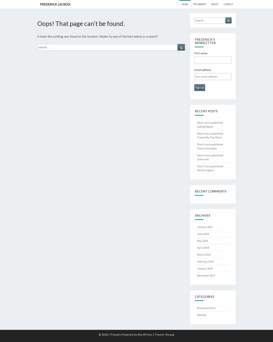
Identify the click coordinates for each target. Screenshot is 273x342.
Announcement (206, 308)
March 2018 (203, 254)
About (214, 4)
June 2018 (203, 234)
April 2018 (203, 247)
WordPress (145, 334)
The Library (199, 4)
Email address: (202, 70)
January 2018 (205, 268)
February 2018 (205, 261)
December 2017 (206, 275)
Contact (228, 4)
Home (185, 4)
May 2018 (202, 241)
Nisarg (169, 334)
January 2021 (205, 227)
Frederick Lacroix (55, 4)
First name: (201, 53)
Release (201, 315)
